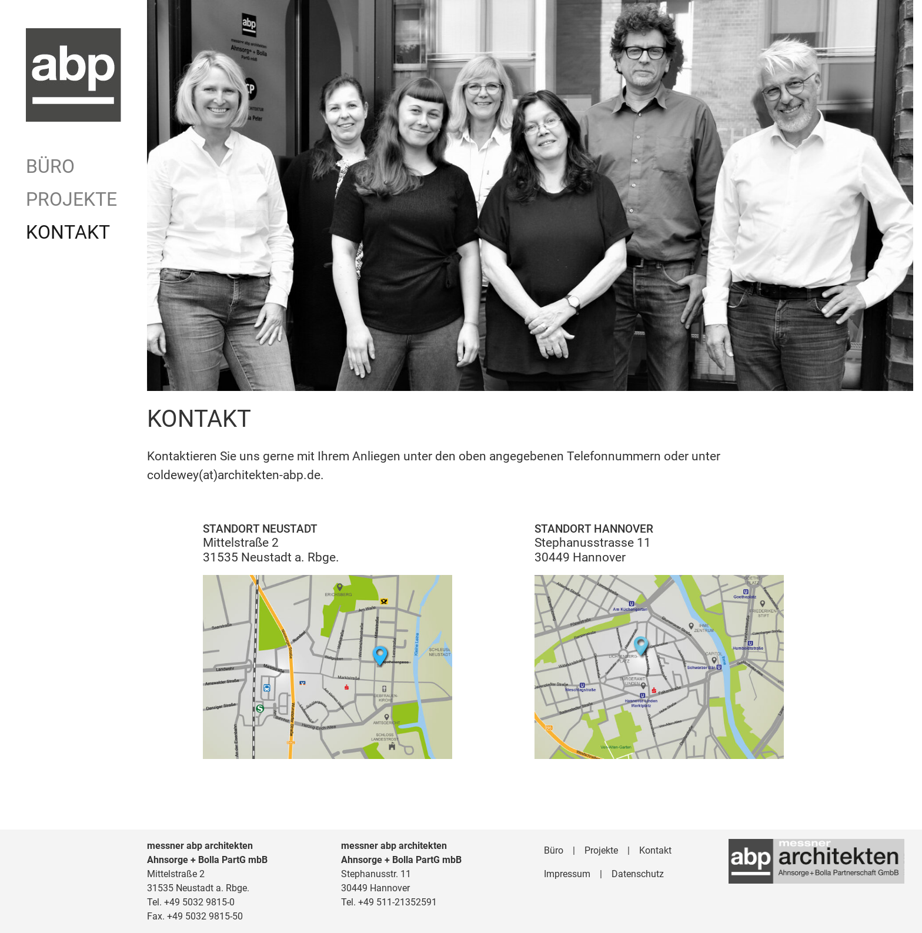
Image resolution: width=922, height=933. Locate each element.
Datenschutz (638, 874)
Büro (50, 166)
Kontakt (68, 232)
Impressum (567, 874)
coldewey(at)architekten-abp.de (233, 475)
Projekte (71, 199)
